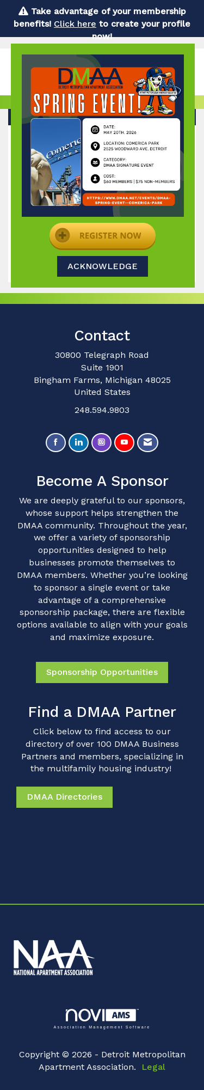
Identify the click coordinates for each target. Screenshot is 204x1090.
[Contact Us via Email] (147, 442)
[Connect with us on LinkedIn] (79, 442)
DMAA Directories (64, 796)
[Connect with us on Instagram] (101, 442)
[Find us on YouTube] (124, 442)
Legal (153, 1067)
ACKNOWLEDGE (102, 266)
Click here (75, 24)
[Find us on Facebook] (56, 442)
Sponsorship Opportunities (102, 672)
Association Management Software (101, 1019)
